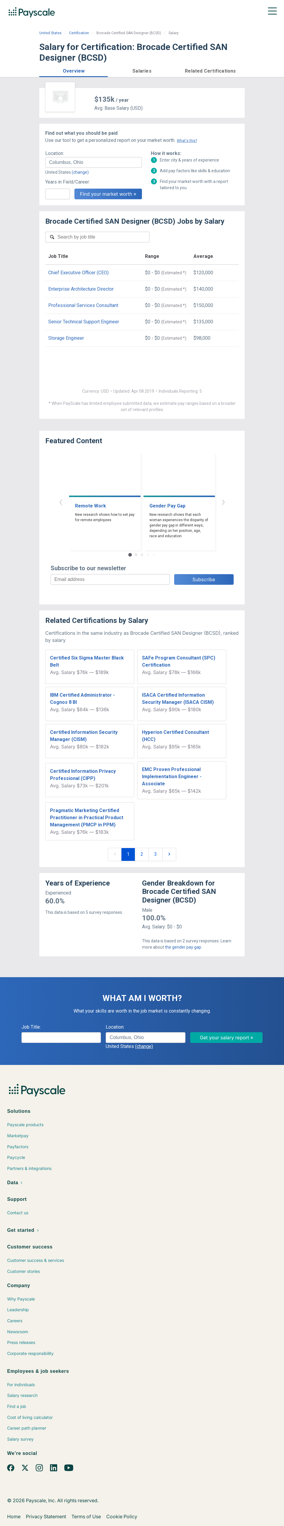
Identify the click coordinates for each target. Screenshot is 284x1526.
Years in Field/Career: (67, 182)
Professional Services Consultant (83, 305)
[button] (73, 70)
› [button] (223, 501)
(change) (80, 172)
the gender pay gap (183, 947)
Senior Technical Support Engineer (83, 322)
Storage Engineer (66, 338)
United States (50, 33)
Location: (54, 153)
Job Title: (31, 1027)
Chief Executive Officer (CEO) (78, 272)
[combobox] (93, 162)
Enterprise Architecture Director (81, 289)
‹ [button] (61, 501)
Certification (79, 33)
